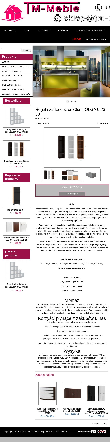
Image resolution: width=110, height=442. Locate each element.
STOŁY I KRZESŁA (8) (12, 75)
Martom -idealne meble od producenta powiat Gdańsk (43, 431)
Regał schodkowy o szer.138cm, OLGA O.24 (16, 130)
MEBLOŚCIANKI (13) (11, 84)
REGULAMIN (44, 30)
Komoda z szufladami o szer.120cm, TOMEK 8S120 (47, 411)
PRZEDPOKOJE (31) (11, 80)
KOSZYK (76, 39)
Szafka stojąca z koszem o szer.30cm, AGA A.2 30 (16, 238)
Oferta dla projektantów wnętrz (90, 30)
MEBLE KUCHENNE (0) (13, 89)
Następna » (102, 123)
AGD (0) (6, 62)
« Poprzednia (42, 123)
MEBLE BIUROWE (42, 118)
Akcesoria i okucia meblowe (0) (16, 94)
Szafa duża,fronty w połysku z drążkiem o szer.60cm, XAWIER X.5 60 (96, 411)
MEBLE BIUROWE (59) (12, 71)
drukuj (104, 423)
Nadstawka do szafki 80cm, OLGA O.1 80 (72, 410)
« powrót (95, 423)
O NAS (27, 30)
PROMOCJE (10, 30)
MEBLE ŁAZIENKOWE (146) (15, 66)
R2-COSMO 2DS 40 (16, 210)
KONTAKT (63, 30)
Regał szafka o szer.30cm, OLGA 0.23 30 (16, 162)
